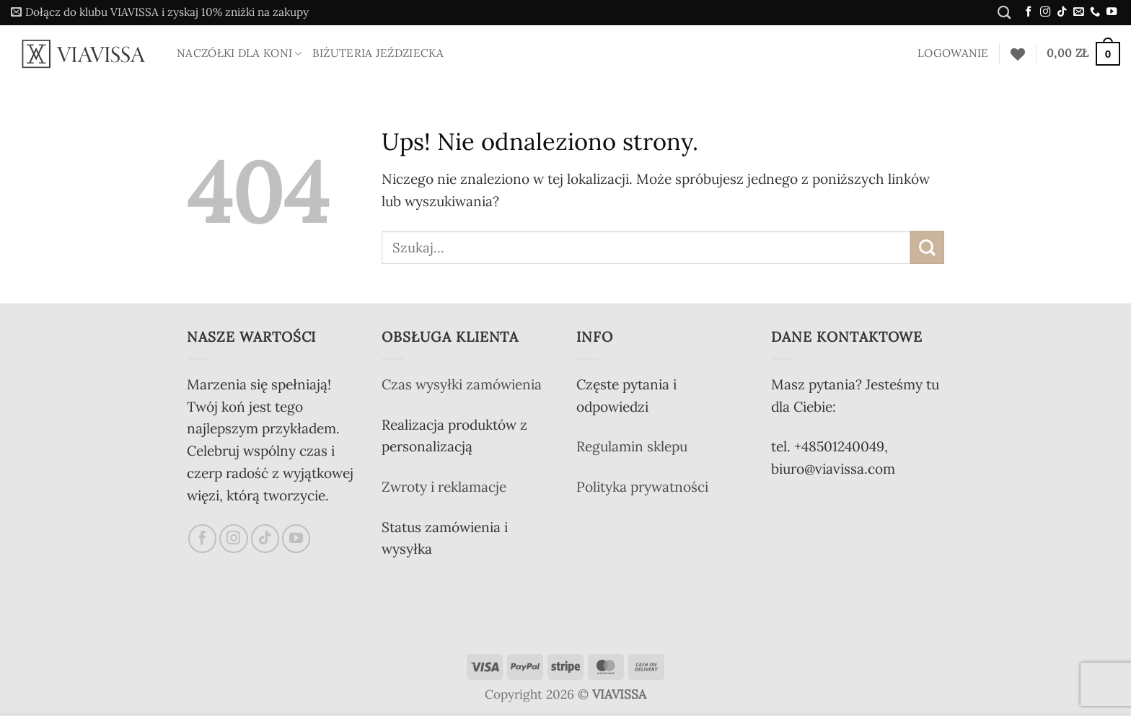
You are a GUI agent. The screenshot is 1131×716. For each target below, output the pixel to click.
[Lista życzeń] (1018, 54)
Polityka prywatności (642, 486)
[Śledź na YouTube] (1111, 12)
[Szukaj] (1004, 12)
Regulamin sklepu (631, 446)
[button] (160, 12)
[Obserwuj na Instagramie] (1045, 12)
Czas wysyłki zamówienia (462, 384)
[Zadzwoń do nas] (1095, 12)
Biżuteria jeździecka (378, 53)
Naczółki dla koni (239, 53)
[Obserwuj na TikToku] (1062, 12)
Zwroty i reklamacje (444, 486)
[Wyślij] (927, 248)
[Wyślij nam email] (1078, 12)
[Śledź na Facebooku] (1029, 12)
